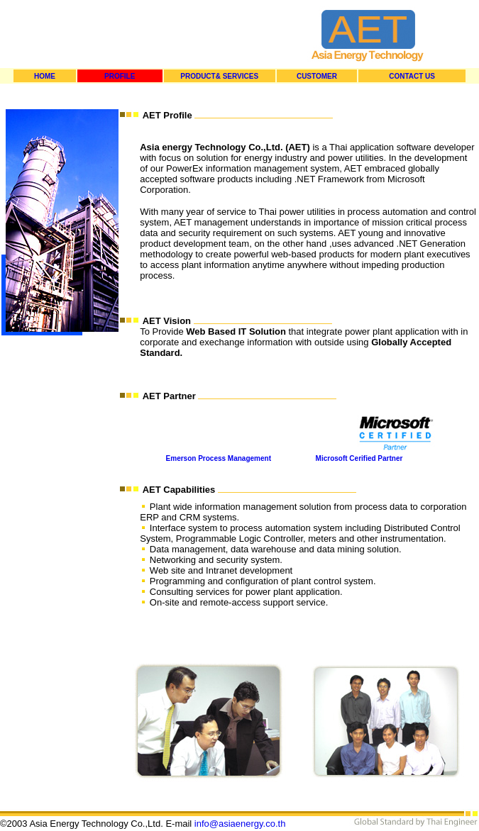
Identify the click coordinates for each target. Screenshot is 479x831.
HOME (44, 76)
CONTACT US (412, 76)
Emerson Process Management (218, 458)
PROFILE (119, 76)
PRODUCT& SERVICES (219, 76)
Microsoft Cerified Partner (359, 458)
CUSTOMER (317, 76)
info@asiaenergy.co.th (240, 823)
